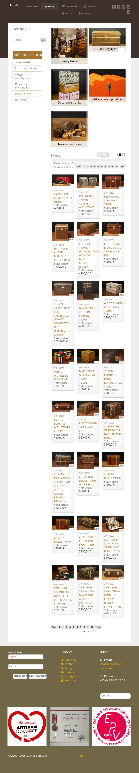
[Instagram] (128, 12)
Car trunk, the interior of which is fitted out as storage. (63, 596)
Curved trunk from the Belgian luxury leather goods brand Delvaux (62, 488)
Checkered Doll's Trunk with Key (87, 480)
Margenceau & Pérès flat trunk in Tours (87, 377)
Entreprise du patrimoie (108, 737)
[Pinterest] (128, 7)
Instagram (69, 676)
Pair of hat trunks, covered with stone (86, 201)
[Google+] (123, 7)
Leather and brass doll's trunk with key (112, 249)
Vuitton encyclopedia (22, 76)
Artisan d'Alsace (25, 739)
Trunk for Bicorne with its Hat (63, 198)
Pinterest (69, 672)
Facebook (69, 660)
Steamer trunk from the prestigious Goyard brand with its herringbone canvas (63, 319)
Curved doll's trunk (112, 476)
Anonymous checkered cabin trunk (87, 541)
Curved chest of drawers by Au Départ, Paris (113, 432)
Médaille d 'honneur (63, 737)
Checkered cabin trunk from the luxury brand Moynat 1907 (112, 597)
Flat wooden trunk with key (88, 427)
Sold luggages (107, 48)
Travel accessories (69, 144)
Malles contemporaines (107, 99)
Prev (78, 166)
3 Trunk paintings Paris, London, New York (113, 379)
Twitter (67, 664)
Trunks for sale (22, 62)
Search (45, 40)
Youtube (68, 680)
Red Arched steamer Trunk (111, 200)
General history (23, 93)
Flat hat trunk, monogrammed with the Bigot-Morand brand (88, 255)
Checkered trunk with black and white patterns (86, 595)
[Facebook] (114, 7)
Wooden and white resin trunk (113, 307)
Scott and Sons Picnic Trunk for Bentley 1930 (112, 545)
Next (122, 166)
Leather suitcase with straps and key (62, 425)
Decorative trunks (69, 102)
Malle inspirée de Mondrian (61, 375)
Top (78, 755)
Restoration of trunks (26, 68)
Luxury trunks (69, 61)
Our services (21, 99)
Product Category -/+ (64, 163)
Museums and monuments (22, 85)
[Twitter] (119, 7)
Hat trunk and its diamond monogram (62, 254)
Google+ (68, 668)
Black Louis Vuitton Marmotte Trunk (87, 314)
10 (117, 166)
